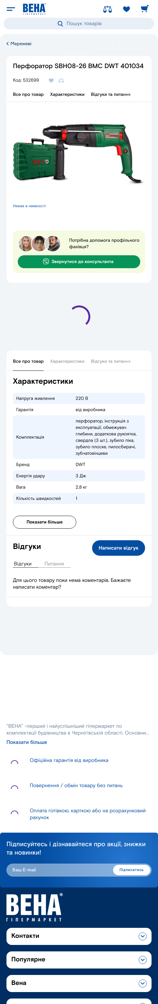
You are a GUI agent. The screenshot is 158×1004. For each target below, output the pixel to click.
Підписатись (132, 869)
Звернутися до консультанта (78, 262)
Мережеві (18, 43)
